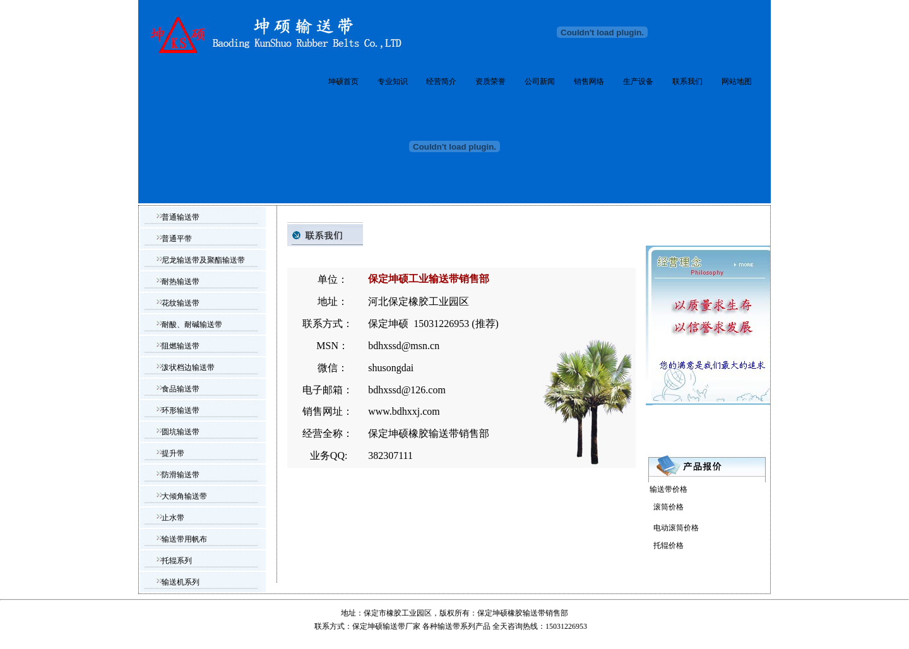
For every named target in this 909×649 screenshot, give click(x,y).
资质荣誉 (490, 81)
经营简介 (441, 81)
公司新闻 (540, 81)
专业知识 (392, 81)
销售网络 (589, 81)
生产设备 (638, 81)
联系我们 (687, 81)
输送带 (448, 626)
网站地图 (737, 81)
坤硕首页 (343, 81)
